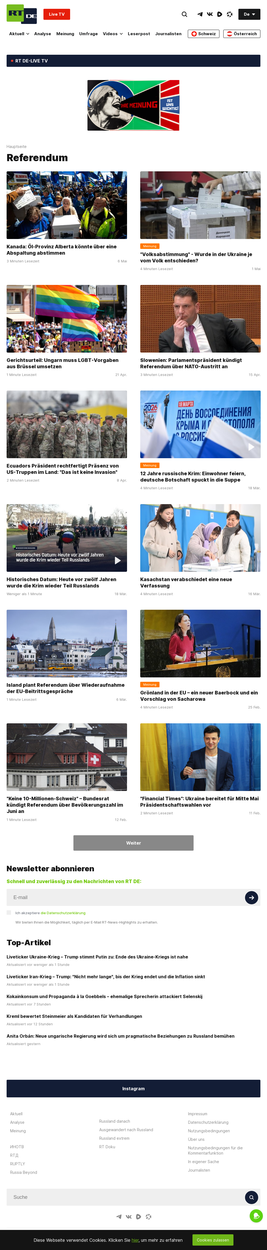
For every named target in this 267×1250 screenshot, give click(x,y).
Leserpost (139, 33)
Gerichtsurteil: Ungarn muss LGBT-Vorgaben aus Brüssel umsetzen (63, 363)
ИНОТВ (17, 1146)
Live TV (57, 14)
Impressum (197, 1113)
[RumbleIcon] (219, 14)
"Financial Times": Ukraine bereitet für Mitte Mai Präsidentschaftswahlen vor (199, 802)
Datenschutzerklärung (208, 1122)
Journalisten (168, 33)
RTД (14, 1155)
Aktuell (19, 33)
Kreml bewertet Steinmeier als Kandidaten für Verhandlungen (74, 1016)
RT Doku (107, 1146)
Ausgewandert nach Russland (126, 1129)
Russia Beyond (23, 1172)
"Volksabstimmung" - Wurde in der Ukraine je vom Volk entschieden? (196, 258)
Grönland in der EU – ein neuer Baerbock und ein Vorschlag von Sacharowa (199, 696)
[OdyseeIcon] (229, 14)
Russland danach (114, 1121)
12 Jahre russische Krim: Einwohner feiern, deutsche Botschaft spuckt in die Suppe (193, 477)
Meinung (65, 33)
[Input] (133, 897)
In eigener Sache (203, 1161)
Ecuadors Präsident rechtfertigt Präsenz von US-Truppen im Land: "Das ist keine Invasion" (63, 469)
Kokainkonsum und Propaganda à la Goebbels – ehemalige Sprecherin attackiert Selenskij (104, 996)
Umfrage (88, 33)
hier (135, 1240)
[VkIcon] (209, 14)
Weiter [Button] (133, 843)
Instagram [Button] (133, 1088)
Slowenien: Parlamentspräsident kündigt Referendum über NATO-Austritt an (191, 363)
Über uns (196, 1139)
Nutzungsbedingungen (209, 1130)
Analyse (42, 33)
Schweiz (203, 34)
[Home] (22, 14)
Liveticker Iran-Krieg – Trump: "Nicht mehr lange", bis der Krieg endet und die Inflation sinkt (106, 976)
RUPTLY (17, 1163)
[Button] (251, 897)
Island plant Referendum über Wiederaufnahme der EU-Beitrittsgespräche (66, 688)
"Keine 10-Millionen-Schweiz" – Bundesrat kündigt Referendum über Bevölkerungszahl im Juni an (65, 805)
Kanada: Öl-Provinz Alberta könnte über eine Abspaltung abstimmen (62, 250)
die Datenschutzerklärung (63, 913)
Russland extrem (114, 1138)
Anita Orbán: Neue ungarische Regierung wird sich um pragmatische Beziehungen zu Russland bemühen (121, 1036)
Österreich (242, 34)
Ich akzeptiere (50, 913)
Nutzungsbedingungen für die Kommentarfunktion (215, 1150)
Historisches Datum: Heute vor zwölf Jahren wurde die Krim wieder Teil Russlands (61, 582)
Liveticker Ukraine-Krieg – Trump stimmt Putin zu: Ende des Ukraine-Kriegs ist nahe (97, 957)
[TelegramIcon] (200, 14)
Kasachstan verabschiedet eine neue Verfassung (186, 582)
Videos (113, 33)
